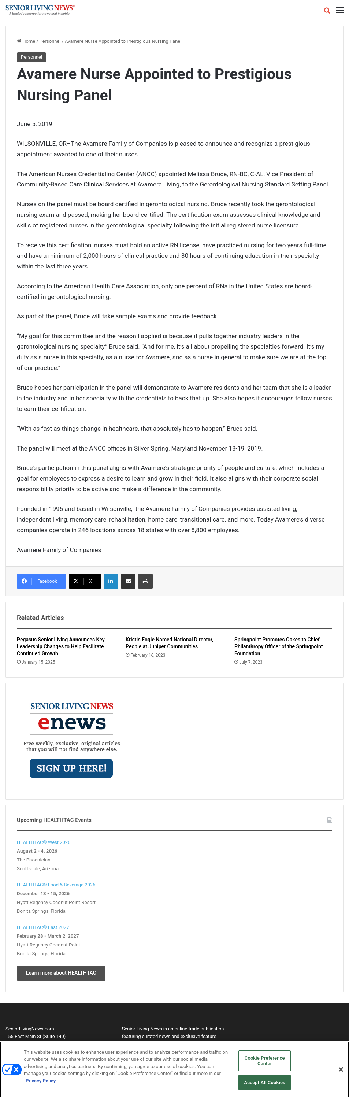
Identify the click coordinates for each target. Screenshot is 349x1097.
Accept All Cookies (264, 1086)
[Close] (341, 1074)
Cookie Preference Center (265, 1065)
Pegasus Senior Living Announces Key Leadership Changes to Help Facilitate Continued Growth (61, 646)
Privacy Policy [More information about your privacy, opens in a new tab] (41, 1084)
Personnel (50, 41)
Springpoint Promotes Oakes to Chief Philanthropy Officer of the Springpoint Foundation (278, 646)
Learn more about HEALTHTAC (61, 973)
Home (26, 41)
